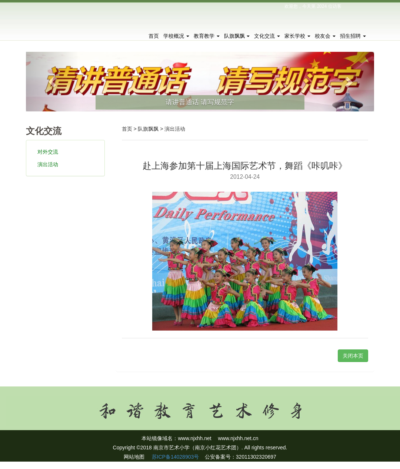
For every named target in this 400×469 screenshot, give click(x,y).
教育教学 (207, 36)
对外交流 (47, 152)
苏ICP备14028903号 (174, 457)
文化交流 (267, 36)
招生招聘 (353, 36)
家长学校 (297, 36)
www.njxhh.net (194, 438)
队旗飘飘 (237, 36)
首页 (154, 36)
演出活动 (47, 164)
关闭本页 (353, 356)
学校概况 (176, 36)
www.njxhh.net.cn (238, 438)
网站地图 (134, 457)
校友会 (325, 36)
